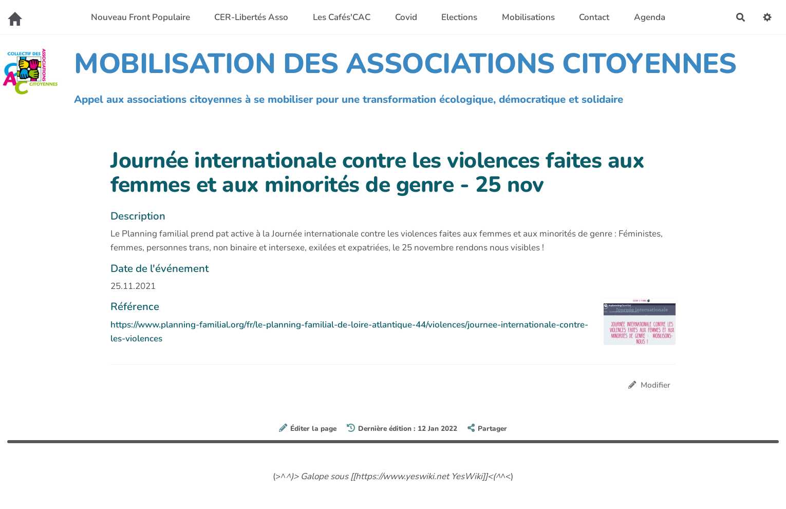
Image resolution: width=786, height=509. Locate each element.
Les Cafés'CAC (341, 17)
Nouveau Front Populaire (140, 17)
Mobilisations (528, 17)
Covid (406, 17)
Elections (459, 17)
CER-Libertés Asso (251, 17)
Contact (594, 17)
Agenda (649, 17)
